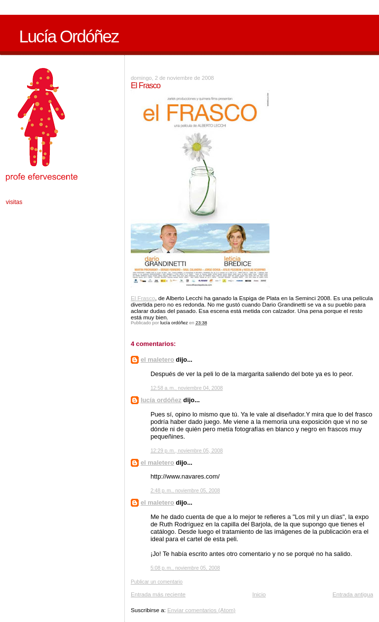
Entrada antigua (353, 594)
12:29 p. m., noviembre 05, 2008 (187, 450)
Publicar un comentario (157, 582)
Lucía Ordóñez (68, 36)
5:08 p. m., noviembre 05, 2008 (185, 568)
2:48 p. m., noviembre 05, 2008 (185, 490)
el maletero (157, 359)
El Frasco (143, 298)
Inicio (258, 594)
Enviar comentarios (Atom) (201, 610)
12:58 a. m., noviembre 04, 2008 (187, 388)
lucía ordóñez (161, 400)
